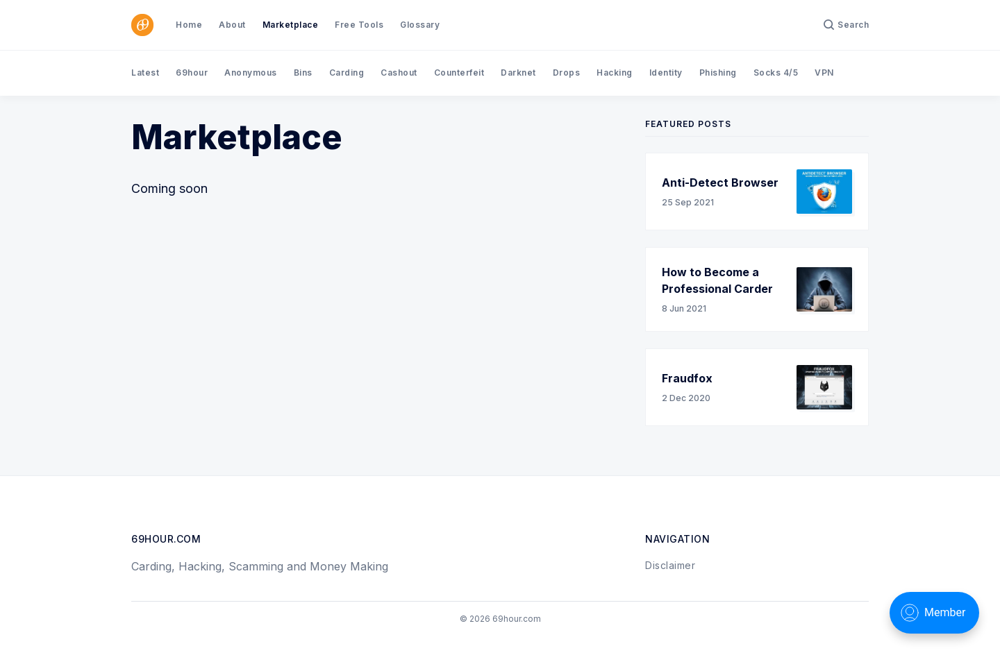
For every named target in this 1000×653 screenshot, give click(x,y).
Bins (303, 72)
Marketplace (290, 24)
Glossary (420, 24)
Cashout (399, 72)
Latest (145, 72)
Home (189, 24)
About (232, 24)
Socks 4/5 (776, 72)
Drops (567, 72)
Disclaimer (670, 565)
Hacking (615, 72)
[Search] (846, 25)
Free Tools (359, 24)
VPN (824, 72)
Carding (347, 72)
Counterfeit (459, 72)
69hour (192, 72)
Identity (666, 72)
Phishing (718, 72)
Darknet (518, 72)
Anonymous (250, 72)
